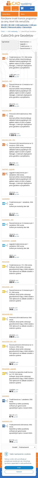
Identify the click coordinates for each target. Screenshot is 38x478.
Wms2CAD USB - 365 (9, 341)
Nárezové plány (14, 27)
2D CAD (4, 25)
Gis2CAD (5, 54)
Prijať (19, 467)
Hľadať (7, 9)
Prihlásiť (15, 9)
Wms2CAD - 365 (7, 287)
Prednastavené (24, 447)
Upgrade (23, 44)
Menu (23, 14)
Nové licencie (25, 42)
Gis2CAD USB (6, 110)
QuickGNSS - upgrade (9, 241)
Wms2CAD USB (7, 314)
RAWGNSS (5, 396)
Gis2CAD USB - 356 (8, 140)
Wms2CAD (5, 262)
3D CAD (11, 25)
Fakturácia (27, 27)
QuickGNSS (6, 199)
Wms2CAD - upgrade (9, 369)
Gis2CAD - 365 (7, 81)
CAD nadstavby (22, 25)
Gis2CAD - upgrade (8, 169)
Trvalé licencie (26, 46)
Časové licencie (26, 48)
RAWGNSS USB (7, 421)
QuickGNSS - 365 (7, 220)
